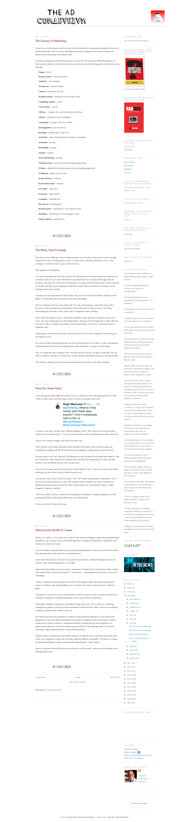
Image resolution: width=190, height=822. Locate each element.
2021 (129, 584)
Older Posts (114, 677)
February (133, 654)
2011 (129, 687)
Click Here (128, 150)
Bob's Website (129, 162)
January (133, 658)
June (132, 619)
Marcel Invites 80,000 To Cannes (53, 530)
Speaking (127, 169)
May (132, 623)
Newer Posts (40, 677)
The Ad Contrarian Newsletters (136, 40)
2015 (129, 671)
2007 (129, 703)
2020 (129, 588)
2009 (129, 695)
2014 (129, 675)
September (134, 607)
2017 (129, 663)
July (131, 615)
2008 (129, 699)
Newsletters (128, 165)
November (134, 599)
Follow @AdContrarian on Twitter (138, 755)
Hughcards (75, 395)
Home (77, 677)
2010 (129, 691)
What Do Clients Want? (48, 388)
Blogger (144, 803)
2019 (129, 592)
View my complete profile (143, 779)
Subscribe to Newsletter (133, 758)
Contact (127, 172)
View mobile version (77, 682)
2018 (129, 596)
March (132, 650)
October (133, 603)
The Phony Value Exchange (50, 250)
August (133, 611)
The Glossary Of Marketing (50, 40)
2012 (129, 683)
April (132, 646)
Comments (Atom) (53, 690)
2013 (129, 679)
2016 (129, 667)
